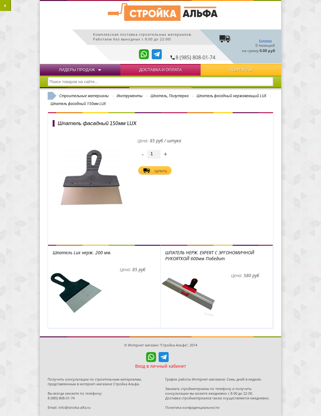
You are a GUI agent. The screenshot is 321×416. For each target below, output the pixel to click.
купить (161, 170)
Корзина (265, 40)
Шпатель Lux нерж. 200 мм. (82, 252)
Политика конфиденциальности (192, 407)
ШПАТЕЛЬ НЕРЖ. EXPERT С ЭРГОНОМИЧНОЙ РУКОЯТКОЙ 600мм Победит (209, 255)
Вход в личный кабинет (160, 366)
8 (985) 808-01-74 (195, 57)
